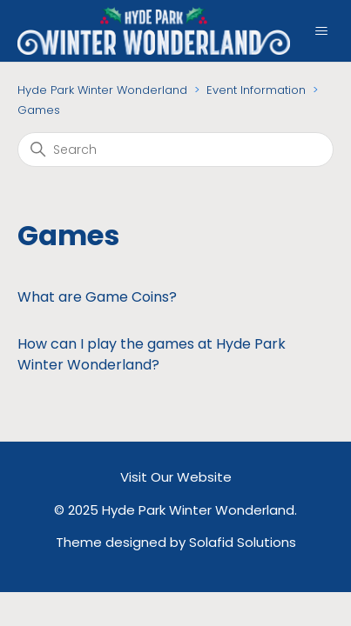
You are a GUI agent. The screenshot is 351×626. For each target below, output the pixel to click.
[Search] (175, 149)
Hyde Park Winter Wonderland (102, 90)
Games (38, 110)
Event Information (256, 90)
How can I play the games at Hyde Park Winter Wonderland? (151, 354)
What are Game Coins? (97, 297)
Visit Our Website (176, 477)
